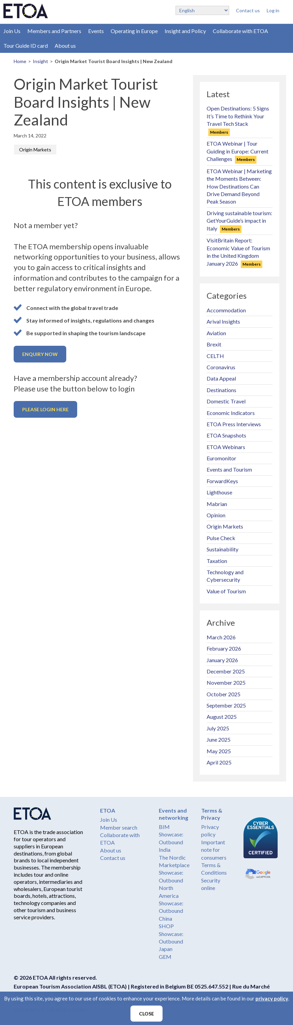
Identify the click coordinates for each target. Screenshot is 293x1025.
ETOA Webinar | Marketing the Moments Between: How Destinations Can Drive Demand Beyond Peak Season (239, 186)
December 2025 (226, 671)
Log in (273, 10)
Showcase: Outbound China (171, 911)
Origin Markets (35, 149)
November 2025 (226, 682)
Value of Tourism (226, 591)
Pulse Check (221, 538)
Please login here (45, 409)
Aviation (216, 333)
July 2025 (218, 728)
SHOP (166, 926)
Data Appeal (221, 378)
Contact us (248, 10)
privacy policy (271, 998)
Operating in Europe (134, 31)
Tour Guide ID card (25, 45)
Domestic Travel (226, 401)
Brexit (214, 344)
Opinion (216, 515)
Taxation (217, 561)
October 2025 (223, 694)
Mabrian (217, 504)
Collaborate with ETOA (240, 31)
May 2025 (219, 751)
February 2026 (224, 648)
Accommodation (226, 310)
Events (96, 31)
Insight (40, 61)
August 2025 (222, 716)
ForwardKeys (222, 481)
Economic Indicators (231, 413)
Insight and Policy (185, 31)
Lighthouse (219, 492)
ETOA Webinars (226, 447)
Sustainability (222, 549)
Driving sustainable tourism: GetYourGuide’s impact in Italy (239, 221)
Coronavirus (221, 367)
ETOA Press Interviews (234, 424)
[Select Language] (202, 10)
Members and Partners (54, 31)
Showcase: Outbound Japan (171, 941)
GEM (165, 956)
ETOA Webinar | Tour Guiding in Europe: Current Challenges (237, 151)
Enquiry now (40, 354)
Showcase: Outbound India (171, 842)
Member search (118, 827)
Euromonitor (221, 458)
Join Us (11, 31)
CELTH (215, 356)
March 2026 (221, 637)
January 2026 (222, 660)
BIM (164, 826)
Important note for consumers (213, 850)
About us (65, 45)
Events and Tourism (229, 469)
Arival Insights (223, 321)
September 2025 (226, 705)
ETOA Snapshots (226, 435)
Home (20, 61)
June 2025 (219, 739)
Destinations (221, 390)
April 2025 (219, 762)
